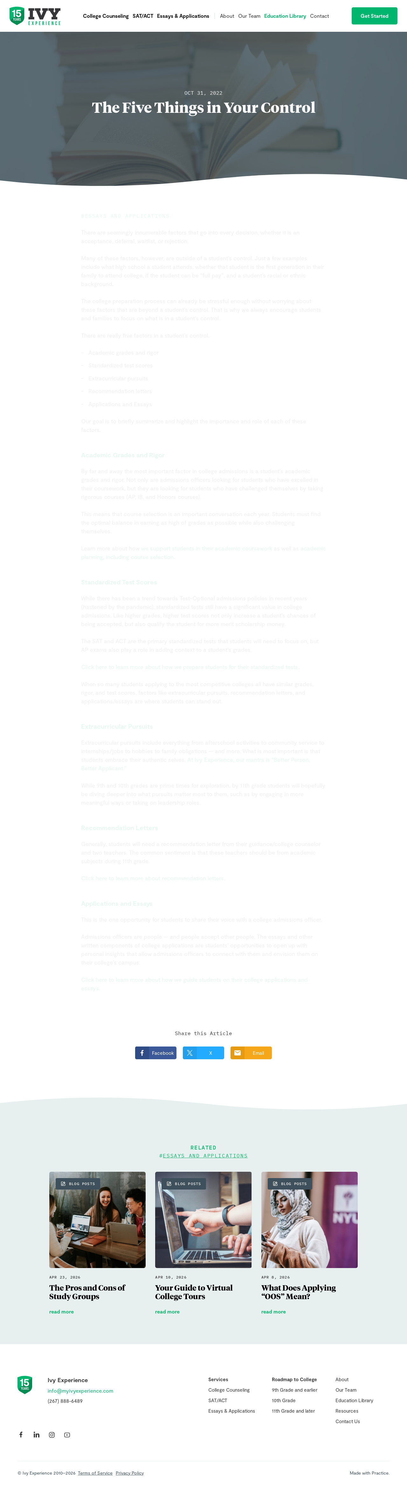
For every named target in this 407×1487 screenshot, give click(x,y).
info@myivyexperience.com (80, 1391)
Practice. (381, 1473)
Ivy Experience (35, 16)
